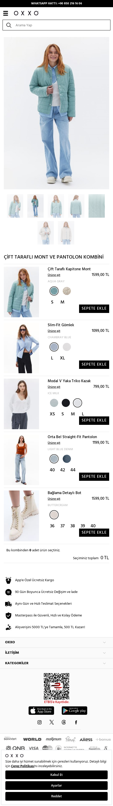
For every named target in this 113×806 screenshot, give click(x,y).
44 (73, 470)
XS (52, 414)
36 (52, 526)
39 (83, 526)
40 (52, 470)
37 (62, 526)
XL (62, 358)
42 (62, 470)
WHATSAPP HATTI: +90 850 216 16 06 (56, 3)
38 (72, 526)
